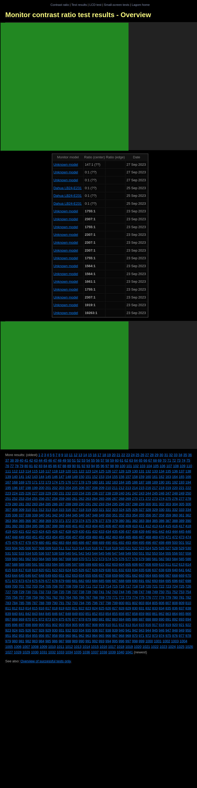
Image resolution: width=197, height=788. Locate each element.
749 (155, 592)
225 (21, 493)
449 (21, 537)
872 (42, 619)
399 (62, 526)
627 (88, 570)
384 (148, 521)
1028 (18, 652)
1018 (120, 647)
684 (95, 581)
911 (115, 625)
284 (42, 504)
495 (142, 543)
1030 (35, 652)
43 (36, 460)
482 (55, 543)
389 (182, 521)
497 (155, 543)
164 (175, 477)
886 (135, 619)
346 (82, 515)
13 (80, 455)
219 (168, 488)
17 (99, 455)
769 (102, 597)
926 (28, 630)
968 (122, 636)
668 (175, 575)
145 (48, 477)
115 (35, 471)
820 (68, 608)
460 (95, 537)
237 (102, 493)
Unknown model (65, 165)
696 (175, 581)
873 (48, 619)
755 (8, 597)
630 (108, 570)
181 (102, 482)
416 (175, 526)
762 (55, 597)
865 (182, 614)
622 (55, 570)
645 (21, 575)
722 (162, 586)
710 (82, 586)
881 (102, 619)
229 (48, 493)
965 (102, 636)
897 (21, 625)
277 (182, 499)
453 (48, 537)
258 (55, 499)
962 (82, 636)
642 (188, 570)
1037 (94, 652)
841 (21, 614)
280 (15, 504)
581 (155, 559)
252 (15, 499)
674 (28, 581)
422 (28, 532)
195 (8, 488)
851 (88, 614)
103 (142, 466)
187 (142, 482)
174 (55, 482)
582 (162, 559)
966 (108, 636)
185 (128, 482)
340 (42, 515)
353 (128, 515)
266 (108, 499)
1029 (26, 652)
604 (122, 564)
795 (88, 603)
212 (122, 488)
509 (48, 548)
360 (175, 515)
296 (122, 504)
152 (95, 477)
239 (115, 493)
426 (55, 532)
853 (102, 614)
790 (55, 603)
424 (42, 532)
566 (55, 559)
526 (162, 548)
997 (128, 641)
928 (42, 630)
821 (75, 608)
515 (88, 548)
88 (64, 466)
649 (48, 575)
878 (82, 619)
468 (148, 537)
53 (83, 460)
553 (155, 553)
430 (82, 532)
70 (164, 460)
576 (122, 559)
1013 (77, 647)
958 (55, 636)
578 (135, 559)
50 (69, 460)
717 (128, 586)
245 (155, 493)
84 (45, 466)
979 (8, 641)
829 (128, 608)
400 (68, 526)
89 (69, 466)
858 (135, 614)
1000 (149, 641)
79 (21, 466)
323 (115, 510)
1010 (52, 647)
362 (188, 515)
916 (148, 625)
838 (188, 608)
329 (155, 510)
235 (88, 493)
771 (115, 597)
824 (95, 608)
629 (102, 570)
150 (82, 477)
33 (176, 455)
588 (15, 564)
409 (128, 526)
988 (68, 641)
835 (168, 608)
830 (135, 608)
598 (82, 564)
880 (95, 619)
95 (98, 466)
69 (159, 460)
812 (15, 608)
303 (168, 504)
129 (128, 471)
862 (162, 614)
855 (115, 614)
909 (102, 625)
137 (182, 471)
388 (175, 521)
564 (42, 559)
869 (21, 619)
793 (75, 603)
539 (62, 553)
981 (21, 641)
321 (102, 510)
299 (142, 504)
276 (175, 499)
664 (148, 575)
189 (155, 482)
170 (28, 482)
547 (115, 553)
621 (48, 570)
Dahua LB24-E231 (67, 188)
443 (168, 532)
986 (55, 641)
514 (82, 548)
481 (48, 543)
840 (15, 614)
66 (145, 460)
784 (15, 603)
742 (108, 592)
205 (75, 488)
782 (188, 597)
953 (21, 636)
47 (55, 460)
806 (162, 603)
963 (88, 636)
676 (42, 581)
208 (95, 488)
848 (68, 614)
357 (155, 515)
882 (108, 619)
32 (171, 455)
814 (28, 608)
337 (21, 515)
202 (55, 488)
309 (21, 510)
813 (21, 608)
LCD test (95, 4)
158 (135, 477)
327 (142, 510)
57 (102, 460)
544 (95, 553)
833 (155, 608)
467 (142, 537)
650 (55, 575)
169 (21, 482)
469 (155, 537)
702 (28, 586)
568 (68, 559)
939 (115, 630)
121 (75, 471)
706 (55, 586)
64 (136, 460)
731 (35, 592)
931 (62, 630)
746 (135, 592)
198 (28, 488)
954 (28, 636)
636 (148, 570)
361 (182, 515)
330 (162, 510)
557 (182, 553)
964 (95, 636)
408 (122, 526)
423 (35, 532)
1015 (94, 647)
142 (28, 477)
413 (155, 526)
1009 (43, 647)
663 (142, 575)
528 (175, 548)
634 (135, 570)
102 (136, 466)
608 (148, 564)
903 (62, 625)
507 (35, 548)
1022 (155, 647)
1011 (60, 647)
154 (108, 477)
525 (155, 548)
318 (82, 510)
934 (82, 630)
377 (102, 521)
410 (135, 526)
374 (82, 521)
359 (168, 515)
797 (102, 603)
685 (102, 581)
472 (175, 537)
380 (122, 521)
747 (142, 592)
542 (82, 553)
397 (48, 526)
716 (122, 586)
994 (108, 641)
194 (188, 482)
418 (188, 526)
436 (122, 532)
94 (93, 466)
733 (48, 592)
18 (104, 455)
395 (35, 526)
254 (28, 499)
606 (135, 564)
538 (55, 553)
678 (55, 581)
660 (122, 575)
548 (122, 553)
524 (148, 548)
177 (75, 482)
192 (175, 482)
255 (35, 499)
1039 (112, 652)
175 (62, 482)
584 (175, 559)
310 (28, 510)
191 (168, 482)
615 (8, 570)
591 (35, 564)
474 (188, 537)
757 (21, 597)
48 (59, 460)
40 (21, 460)
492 (122, 543)
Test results (79, 4)
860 (148, 614)
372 (68, 521)
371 (62, 521)
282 (28, 504)
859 (142, 614)
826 (108, 608)
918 (162, 625)
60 (117, 460)
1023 (163, 647)
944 (148, 630)
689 (128, 581)
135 (168, 471)
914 (135, 625)
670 (188, 575)
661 (128, 575)
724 (175, 586)
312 (42, 510)
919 (168, 625)
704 (42, 586)
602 (108, 564)
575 (115, 559)
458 (82, 537)
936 (95, 630)
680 (68, 581)
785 (21, 603)
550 (135, 553)
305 (182, 504)
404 (95, 526)
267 (115, 499)
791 (62, 603)
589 (21, 564)
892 (175, 619)
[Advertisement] (65, 87)
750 (162, 592)
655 (88, 575)
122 (82, 471)
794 (82, 603)
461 (102, 537)
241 (128, 493)
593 (48, 564)
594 (55, 564)
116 (42, 471)
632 (122, 570)
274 (162, 499)
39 (16, 460)
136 (175, 471)
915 (142, 625)
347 (88, 515)
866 (188, 614)
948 (175, 630)
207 (88, 488)
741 (102, 592)
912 (122, 625)
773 (128, 597)
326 (135, 510)
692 (148, 581)
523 (142, 548)
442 (162, 532)
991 (88, 641)
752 (175, 592)
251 (8, 499)
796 (95, 603)
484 (68, 543)
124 (95, 471)
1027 (9, 652)
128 (122, 471)
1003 (175, 641)
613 (182, 564)
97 (107, 466)
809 (182, 603)
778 (162, 597)
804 (148, 603)
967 (115, 636)
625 (75, 570)
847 (62, 614)
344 (68, 515)
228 (42, 493)
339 (35, 515)
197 (21, 488)
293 (102, 504)
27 (147, 455)
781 (182, 597)
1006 (18, 647)
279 (8, 504)
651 (62, 575)
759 (35, 597)
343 (62, 515)
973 (155, 636)
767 (88, 597)
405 (102, 526)
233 (75, 493)
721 (155, 586)
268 (122, 499)
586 (188, 559)
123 (88, 471)
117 (48, 471)
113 (21, 471)
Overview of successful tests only (46, 661)
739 (88, 592)
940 (122, 630)
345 (75, 515)
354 (135, 515)
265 (102, 499)
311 (35, 510)
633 (128, 570)
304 (175, 504)
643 (8, 575)
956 (42, 636)
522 (135, 548)
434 (108, 532)
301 (155, 504)
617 (21, 570)
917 (155, 625)
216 (148, 488)
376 (95, 521)
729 (21, 592)
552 (148, 553)
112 (15, 471)
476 (15, 543)
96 (102, 466)
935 (88, 630)
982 (28, 641)
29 (156, 455)
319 (88, 510)
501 (182, 543)
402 (82, 526)
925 (21, 630)
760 (42, 597)
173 (48, 482)
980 (15, 641)
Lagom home (141, 4)
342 (55, 515)
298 (135, 504)
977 (182, 636)
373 (75, 521)
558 (188, 553)
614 (188, 564)
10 (66, 455)
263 (88, 499)
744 (122, 592)
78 (16, 466)
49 (64, 460)
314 (55, 510)
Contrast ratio (59, 4)
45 (45, 460)
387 (168, 521)
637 (155, 570)
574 (108, 559)
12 (75, 455)
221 (182, 488)
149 (75, 477)
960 (68, 636)
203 (62, 488)
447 (8, 537)
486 (82, 543)
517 (102, 548)
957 (48, 636)
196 (15, 488)
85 (50, 466)
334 (188, 510)
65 (140, 460)
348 (95, 515)
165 (182, 477)
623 (62, 570)
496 (148, 543)
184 (122, 482)
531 (8, 553)
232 (68, 493)
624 (68, 570)
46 (50, 460)
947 (168, 630)
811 (8, 608)
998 (135, 641)
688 (122, 581)
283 (35, 504)
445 (182, 532)
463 (115, 537)
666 (162, 575)
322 (108, 510)
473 (182, 537)
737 (75, 592)
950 (188, 630)
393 (21, 526)
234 (82, 493)
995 (115, 641)
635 (142, 570)
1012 (69, 647)
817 (48, 608)
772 (122, 597)
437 (128, 532)
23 (128, 455)
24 (133, 455)
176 (68, 482)
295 (115, 504)
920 (175, 625)
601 (102, 564)
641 (182, 570)
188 (148, 482)
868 (15, 619)
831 (142, 608)
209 (102, 488)
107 (169, 466)
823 (88, 608)
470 (162, 537)
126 (108, 471)
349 (102, 515)
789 (48, 603)
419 (8, 532)
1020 (137, 647)
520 (122, 548)
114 (28, 471)
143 (35, 477)
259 (62, 499)
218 (162, 488)
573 (102, 559)
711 (88, 586)
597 (75, 564)
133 (155, 471)
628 (95, 570)
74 (183, 460)
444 (175, 532)
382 (135, 521)
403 (88, 526)
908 (95, 625)
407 (115, 526)
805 (155, 603)
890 (162, 619)
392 (15, 526)
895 (8, 625)
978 (188, 636)
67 (150, 460)
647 (35, 575)
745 (128, 592)
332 (175, 510)
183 (115, 482)
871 (35, 619)
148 (68, 477)
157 (128, 477)
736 (68, 592)
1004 (183, 641)
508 (42, 548)
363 (8, 521)
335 (8, 515)
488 (95, 543)
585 (182, 559)
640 (175, 570)
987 (62, 641)
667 (168, 575)
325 (128, 510)
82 (36, 466)
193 (182, 482)
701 (21, 586)
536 (42, 553)
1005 (9, 647)
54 (88, 460)
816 (42, 608)
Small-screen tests (116, 4)
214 (135, 488)
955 (35, 636)
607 (142, 564)
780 (175, 597)
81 (31, 466)
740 (95, 592)
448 (15, 537)
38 (12, 460)
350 (108, 515)
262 (82, 499)
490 (108, 543)
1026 (189, 647)
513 (75, 548)
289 (75, 504)
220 (175, 488)
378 (108, 521)
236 (95, 493)
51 (74, 460)
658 (108, 575)
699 (8, 586)
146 (55, 477)
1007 (26, 647)
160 (148, 477)
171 (35, 482)
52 (78, 460)
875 (62, 619)
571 (88, 559)
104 (149, 466)
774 (135, 597)
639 (168, 570)
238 (108, 493)
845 (48, 614)
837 (182, 608)
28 (152, 455)
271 (142, 499)
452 (42, 537)
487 (88, 543)
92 (83, 466)
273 (155, 499)
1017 (112, 647)
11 (71, 455)
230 (55, 493)
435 (115, 532)
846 (55, 614)
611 (168, 564)
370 (55, 521)
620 (42, 570)
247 (168, 493)
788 (42, 603)
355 (142, 515)
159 (142, 477)
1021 (146, 647)
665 (155, 575)
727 (8, 592)
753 (182, 592)
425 (48, 532)
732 (42, 592)
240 (122, 493)
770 (108, 597)
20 (113, 455)
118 (55, 471)
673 (21, 581)
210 (108, 488)
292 (95, 504)
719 (142, 586)
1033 (60, 652)
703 (35, 586)
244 (148, 493)
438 (135, 532)
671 (8, 581)
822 (82, 608)
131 (142, 471)
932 (68, 630)
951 (8, 636)
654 (82, 575)
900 (42, 625)
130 (135, 471)
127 (115, 471)
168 (15, 482)
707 (62, 586)
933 (75, 630)
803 (142, 603)
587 (8, 564)
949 (182, 630)
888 (148, 619)
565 (48, 559)
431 (88, 532)
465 (128, 537)
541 (75, 553)
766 (82, 597)
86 (55, 466)
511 (62, 548)
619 (35, 570)
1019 (129, 647)
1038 (103, 652)
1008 (35, 647)
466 (135, 537)
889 (155, 619)
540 (68, 553)
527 (168, 548)
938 (108, 630)
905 (75, 625)
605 (128, 564)
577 (128, 559)
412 (148, 526)
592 (42, 564)
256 (42, 499)
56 (98, 460)
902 (55, 625)
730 (28, 592)
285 (48, 504)
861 (155, 614)
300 (148, 504)
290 (82, 504)
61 (121, 460)
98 (112, 466)
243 (142, 493)
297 (128, 504)
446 (188, 532)
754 (188, 592)
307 (8, 510)
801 (128, 603)
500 (175, 543)
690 (135, 581)
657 (102, 575)
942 (135, 630)
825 (102, 608)
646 (28, 575)
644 (15, 575)
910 (108, 625)
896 (15, 625)
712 (95, 586)
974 (162, 636)
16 (94, 455)
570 (82, 559)
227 (35, 493)
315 (62, 510)
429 (75, 532)
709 (75, 586)
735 (62, 592)
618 (28, 570)
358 (162, 515)
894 (188, 619)
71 (169, 460)
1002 (166, 641)
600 (95, 564)
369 (48, 521)
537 (48, 553)
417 (182, 526)
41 (26, 460)
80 (26, 466)
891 (168, 619)
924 (15, 630)
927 (35, 630)
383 (142, 521)
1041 (129, 652)
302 (162, 504)
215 (142, 488)
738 (82, 592)
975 (168, 636)
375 (88, 521)
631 (115, 570)
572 (95, 559)
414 (162, 526)
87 (59, 466)
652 (68, 575)
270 (135, 499)
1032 (52, 652)
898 (28, 625)
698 (188, 581)
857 (128, 614)
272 (148, 499)
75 (188, 460)
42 (31, 460)
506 (28, 548)
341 (48, 515)
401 (75, 526)
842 (28, 614)
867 (8, 619)
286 (55, 504)
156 (122, 477)
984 (42, 641)
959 (62, 636)
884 (122, 619)
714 (108, 586)
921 (182, 625)
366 (28, 521)
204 (68, 488)
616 (15, 570)
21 (118, 455)
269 (128, 499)
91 (78, 466)
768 (95, 597)
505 (21, 548)
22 (123, 455)
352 (122, 515)
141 (21, 477)
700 (15, 586)
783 (8, 603)
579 (142, 559)
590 (28, 564)
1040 (120, 652)
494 (135, 543)
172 (42, 482)
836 (175, 608)
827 (115, 608)
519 (115, 548)
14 (85, 455)
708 (68, 586)
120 (68, 471)
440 (148, 532)
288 (68, 504)
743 (115, 592)
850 (82, 614)
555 (168, 553)
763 (62, 597)
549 (128, 553)
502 (188, 543)
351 (115, 515)
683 (88, 581)
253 (21, 499)
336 (15, 515)
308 (15, 510)
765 (75, 597)
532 (15, 553)
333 (182, 510)
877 (75, 619)
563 (35, 559)
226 (28, 493)
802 (135, 603)
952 (15, 636)
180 (95, 482)
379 (115, 521)
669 (182, 575)
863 (168, 614)
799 (115, 603)
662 (135, 575)
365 (21, 521)
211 (115, 488)
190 (162, 482)
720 (148, 586)
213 (128, 488)
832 (148, 608)
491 (115, 543)
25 (137, 455)
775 (142, 597)
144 (42, 477)
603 (115, 564)
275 (168, 499)
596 (68, 564)
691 (142, 581)
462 (108, 537)
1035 (77, 652)
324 (122, 510)
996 (122, 641)
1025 (180, 647)
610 (162, 564)
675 (35, 581)
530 (188, 548)
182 (108, 482)
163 (168, 477)
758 (28, 597)
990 (82, 641)
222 (188, 488)
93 (88, 466)
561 (21, 559)
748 (148, 592)
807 (168, 603)
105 (156, 466)
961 (75, 636)
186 (135, 482)
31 (166, 455)
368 (42, 521)
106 (162, 466)
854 (108, 614)
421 (21, 532)
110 (189, 466)
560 (15, 559)
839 (8, 614)
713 (102, 586)
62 (126, 460)
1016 (103, 647)
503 (8, 548)
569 (75, 559)
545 (102, 553)
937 (102, 630)
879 (88, 619)
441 (155, 532)
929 (48, 630)
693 (155, 581)
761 (48, 597)
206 (82, 488)
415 (168, 526)
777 (155, 597)
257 (48, 499)
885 (128, 619)
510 (55, 548)
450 (28, 537)
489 (102, 543)
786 (28, 603)
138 (188, 471)
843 (35, 614)
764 (68, 597)
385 (155, 521)
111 (8, 471)
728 (15, 592)
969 (128, 636)
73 (178, 460)
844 (42, 614)
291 (88, 504)
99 (117, 466)
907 (88, 625)
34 (180, 455)
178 (82, 482)
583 (168, 559)
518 (108, 548)
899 (35, 625)
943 (142, 630)
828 (122, 608)
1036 (86, 652)
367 (35, 521)
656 (95, 575)
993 (102, 641)
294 (108, 504)
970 (135, 636)
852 (95, 614)
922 (188, 625)
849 (75, 614)
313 (48, 510)
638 (162, 570)
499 (168, 543)
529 (182, 548)
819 (62, 608)
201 (48, 488)
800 (122, 603)
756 (15, 597)
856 (122, 614)
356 (148, 515)
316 (68, 510)
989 (75, 641)
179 (88, 482)
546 (108, 553)
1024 (172, 647)
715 (115, 586)
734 (55, 592)
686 (108, 581)
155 (115, 477)
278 (188, 499)
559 (8, 559)
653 (75, 575)
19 (109, 455)
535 (35, 553)
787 (35, 603)
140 (15, 477)
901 (48, 625)
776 (148, 597)
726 (188, 586)
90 (74, 466)
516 (95, 548)
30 (161, 455)
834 (162, 608)
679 (62, 581)
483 (62, 543)
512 (68, 548)
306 (188, 504)
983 (35, 641)
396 (42, 526)
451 (35, 537)
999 (142, 641)
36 (190, 455)
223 (8, 493)
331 (168, 510)
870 (28, 619)
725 (182, 586)
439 (142, 532)
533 (21, 553)
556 (175, 553)
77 (12, 466)
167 (8, 482)
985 (48, 641)
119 (62, 471)
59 (112, 460)
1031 (43, 652)
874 (55, 619)
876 (68, 619)
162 (162, 477)
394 (28, 526)
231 (62, 493)
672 (15, 581)
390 (188, 521)
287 (62, 504)
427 (62, 532)
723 (168, 586)
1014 (86, 647)
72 (174, 460)
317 (75, 510)
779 (168, 597)
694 (162, 581)
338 (28, 515)
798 (108, 603)
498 (162, 543)
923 (8, 630)
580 (148, 559)
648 (42, 575)
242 (135, 493)
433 (102, 532)
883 (115, 619)
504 (15, 548)
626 (82, 570)
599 (88, 564)
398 (55, 526)
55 (93, 460)
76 (7, 466)
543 (88, 553)
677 (48, 581)
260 (68, 499)
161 (155, 477)
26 (142, 455)
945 (155, 630)
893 (182, 619)
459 (88, 537)
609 (155, 564)
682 (82, 581)
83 (40, 466)
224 (15, 493)
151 (88, 477)
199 (35, 488)
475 (8, 543)
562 (28, 559)
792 (68, 603)
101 (129, 466)
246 (162, 493)
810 (188, 603)
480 (42, 543)
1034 (69, 652)
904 (68, 625)
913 (128, 625)
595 (62, 564)
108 (176, 466)
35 (185, 455)
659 (115, 575)
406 (108, 526)
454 (55, 537)
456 (68, 537)
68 (155, 460)
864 (175, 614)
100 (122, 466)
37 (7, 460)
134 (162, 471)
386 (162, 521)
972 (148, 636)
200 (42, 488)
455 (62, 537)
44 (40, 460)
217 (155, 488)
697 (182, 581)
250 (188, 493)
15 (90, 455)
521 (128, 548)
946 (162, 630)
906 (82, 625)
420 (15, 532)
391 (8, 526)
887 (142, 619)
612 (175, 564)
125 (102, 471)
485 (75, 543)
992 (95, 641)
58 (107, 460)
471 (168, 537)
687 (115, 581)
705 (48, 586)
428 (68, 532)
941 (128, 630)
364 (15, 521)
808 (175, 603)
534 (28, 553)
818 (55, 608)
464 (122, 537)
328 (148, 510)
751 (168, 592)
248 (175, 493)
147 (62, 477)
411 (142, 526)
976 (175, 636)
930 (55, 630)
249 (182, 493)
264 (95, 499)
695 (168, 581)
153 (102, 477)
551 (142, 553)
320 (95, 510)
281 (21, 504)
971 (142, 636)
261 (75, 499)
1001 (157, 641)
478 (28, 543)
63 (131, 460)
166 (188, 477)
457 (75, 537)
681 (75, 581)
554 (162, 553)
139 (8, 477)
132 (148, 471)
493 (128, 543)
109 (182, 466)
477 (21, 543)
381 (128, 521)
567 (62, 559)
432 (95, 532)
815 (35, 608)
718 (135, 586)
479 (35, 543)
